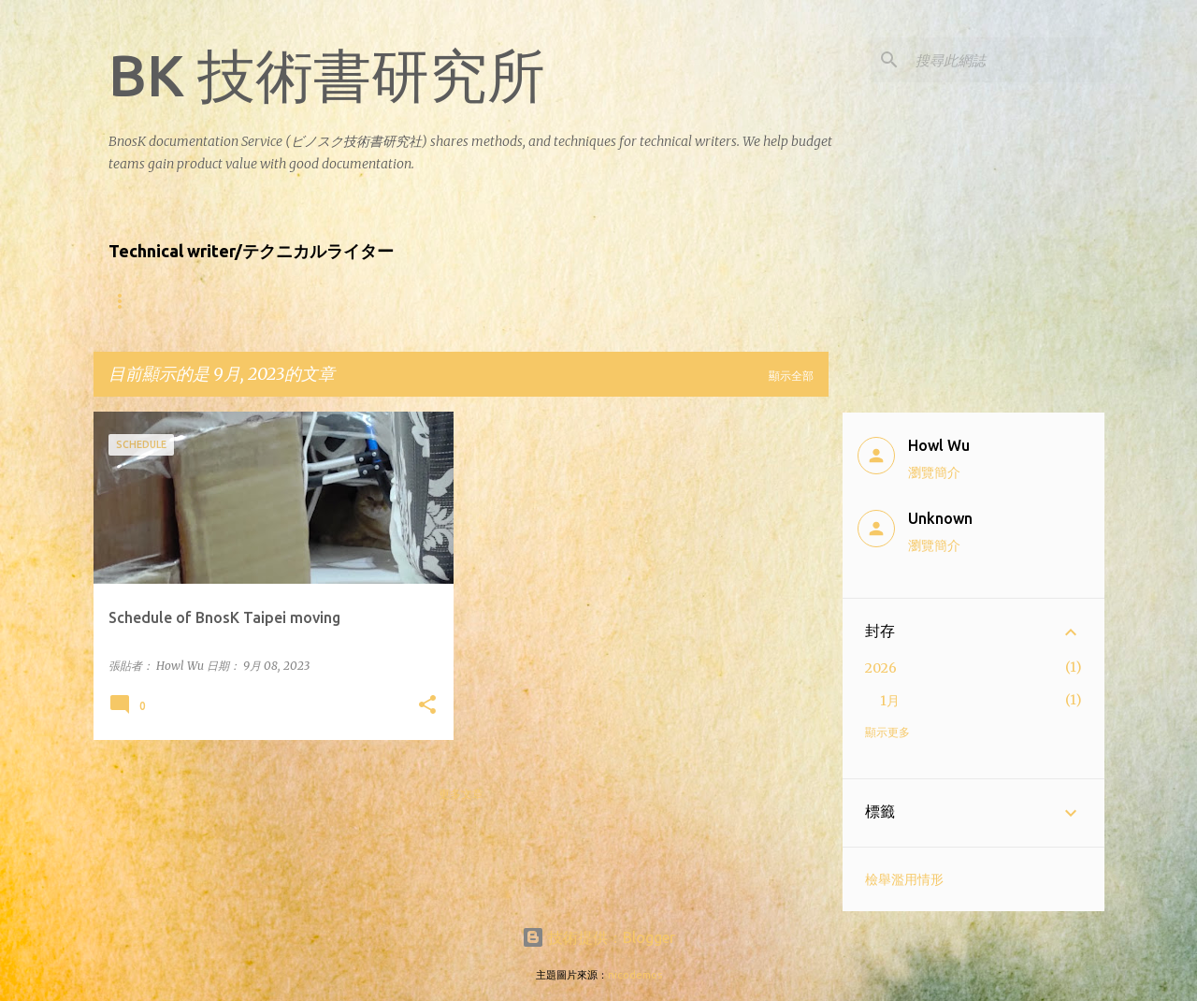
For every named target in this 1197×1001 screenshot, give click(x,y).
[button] (427, 705)
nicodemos (635, 974)
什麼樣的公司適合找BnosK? (345, 301)
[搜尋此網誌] (1006, 59)
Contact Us (662, 301)
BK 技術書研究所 (326, 75)
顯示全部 (791, 376)
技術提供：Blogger (598, 937)
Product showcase (521, 301)
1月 (890, 700)
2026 (881, 668)
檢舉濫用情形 (904, 879)
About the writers (170, 301)
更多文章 (461, 794)
